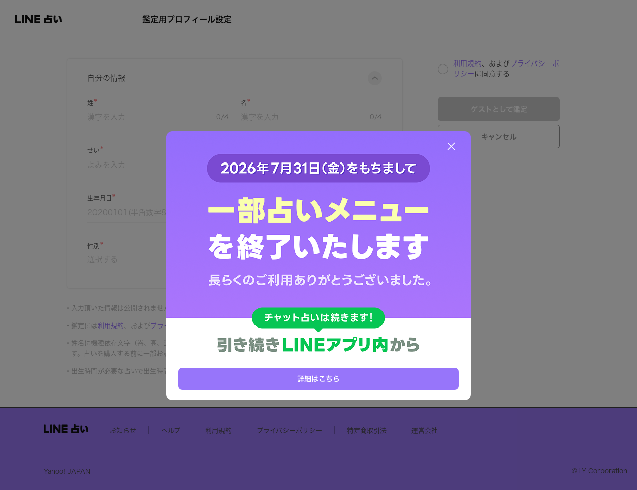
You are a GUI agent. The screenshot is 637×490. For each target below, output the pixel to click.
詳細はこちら (318, 378)
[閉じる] (451, 146)
